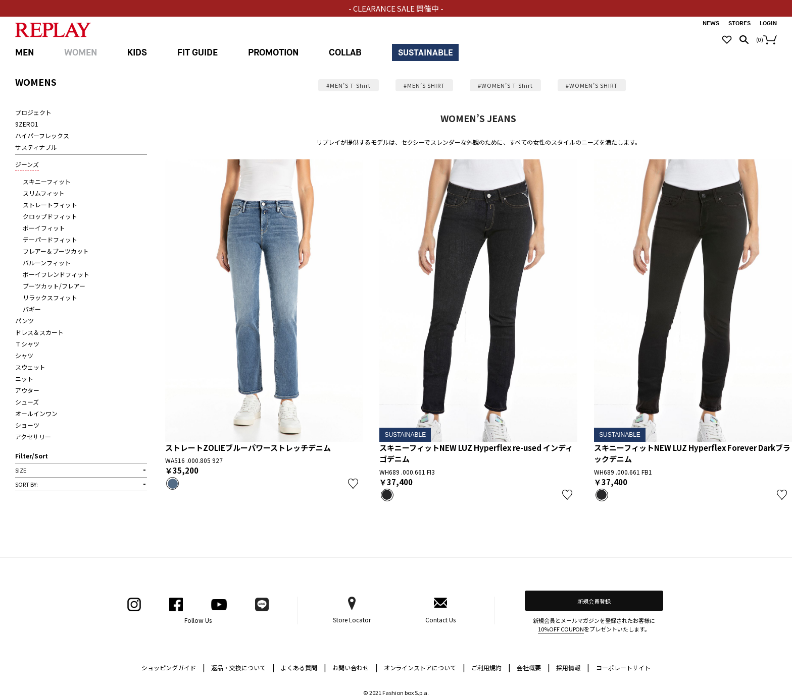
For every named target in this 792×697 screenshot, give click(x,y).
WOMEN (80, 52)
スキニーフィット (47, 181)
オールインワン (36, 413)
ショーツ (27, 425)
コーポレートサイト (623, 667)
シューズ (27, 401)
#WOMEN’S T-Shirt (505, 85)
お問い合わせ (355, 667)
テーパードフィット (50, 239)
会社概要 (533, 667)
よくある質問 (303, 667)
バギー (32, 309)
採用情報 (568, 667)
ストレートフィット (50, 204)
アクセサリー (33, 436)
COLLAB (345, 52)
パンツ (24, 320)
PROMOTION (273, 52)
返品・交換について (243, 667)
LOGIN (768, 23)
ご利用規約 (491, 667)
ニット (24, 378)
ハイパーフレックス (42, 135)
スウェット (30, 367)
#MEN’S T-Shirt (348, 85)
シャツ (24, 355)
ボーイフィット (44, 227)
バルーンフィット (47, 262)
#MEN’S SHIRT (424, 85)
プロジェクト (33, 112)
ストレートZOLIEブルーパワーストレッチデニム (248, 447)
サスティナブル (36, 147)
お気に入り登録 (353, 484)
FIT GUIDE (197, 52)
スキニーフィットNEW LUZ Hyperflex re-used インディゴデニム (476, 453)
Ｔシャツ (27, 343)
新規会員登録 (594, 601)
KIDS (137, 52)
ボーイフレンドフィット (56, 274)
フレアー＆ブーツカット (56, 251)
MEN (24, 52)
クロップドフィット (50, 216)
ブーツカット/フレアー (54, 285)
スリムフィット (44, 193)
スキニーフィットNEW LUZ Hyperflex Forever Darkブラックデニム (692, 453)
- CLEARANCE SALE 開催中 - (396, 8)
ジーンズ (27, 164)
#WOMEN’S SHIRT (592, 85)
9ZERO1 (26, 124)
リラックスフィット (50, 297)
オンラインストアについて (425, 667)
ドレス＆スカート (39, 332)
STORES (739, 23)
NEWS (711, 23)
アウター (27, 390)
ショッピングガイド (173, 667)
